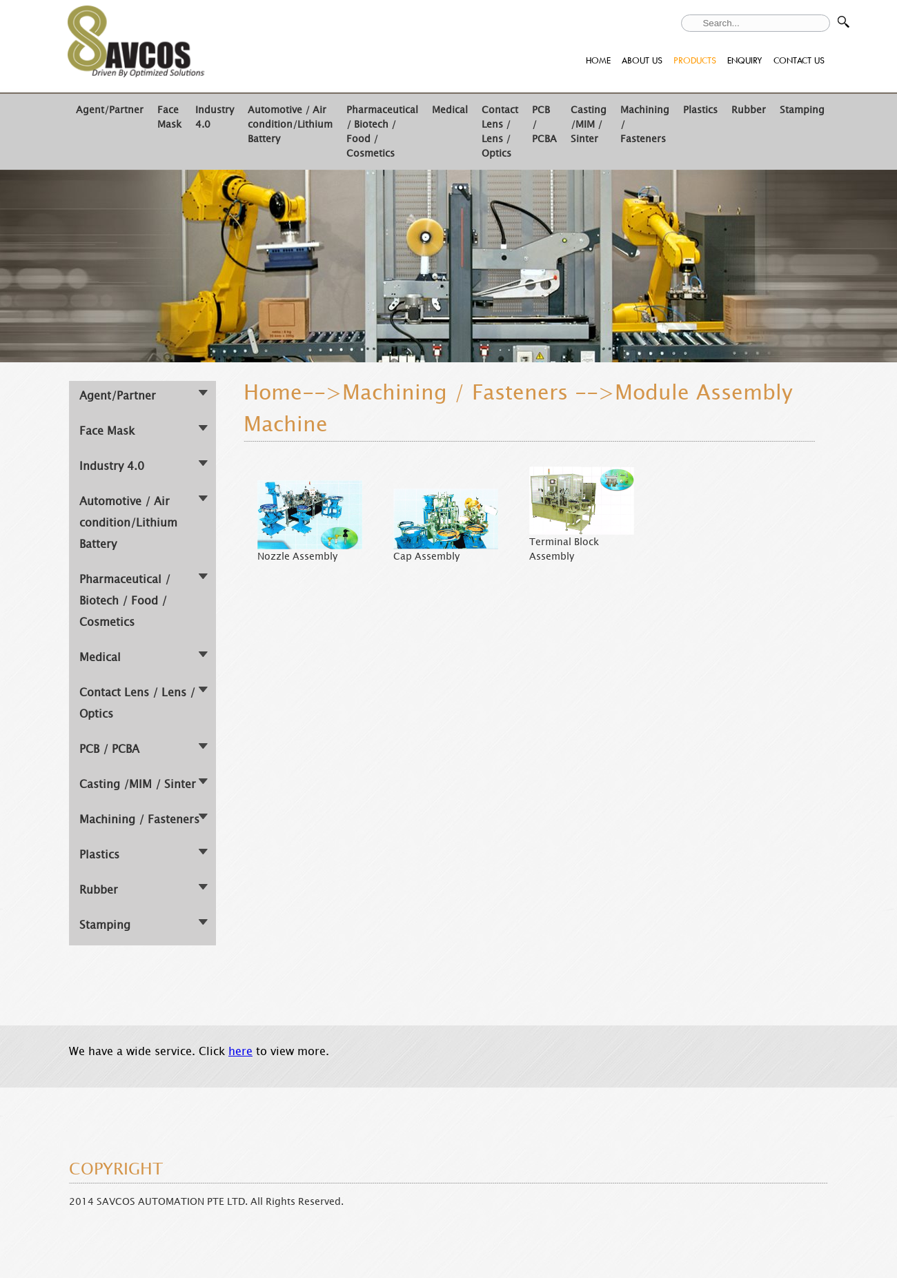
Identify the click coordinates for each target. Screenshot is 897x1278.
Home (273, 393)
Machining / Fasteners (139, 819)
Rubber (748, 110)
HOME (598, 60)
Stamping (802, 110)
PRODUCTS (694, 60)
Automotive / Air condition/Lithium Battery (290, 124)
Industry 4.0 (111, 466)
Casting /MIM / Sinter (589, 124)
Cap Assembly (426, 556)
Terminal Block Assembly (564, 549)
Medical (450, 110)
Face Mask (169, 117)
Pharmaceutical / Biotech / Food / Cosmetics (124, 601)
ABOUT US (642, 60)
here (240, 1051)
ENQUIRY (744, 60)
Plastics (700, 110)
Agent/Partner (110, 110)
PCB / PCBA (109, 749)
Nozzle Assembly (297, 556)
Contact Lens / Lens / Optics (500, 132)
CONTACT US (799, 60)
